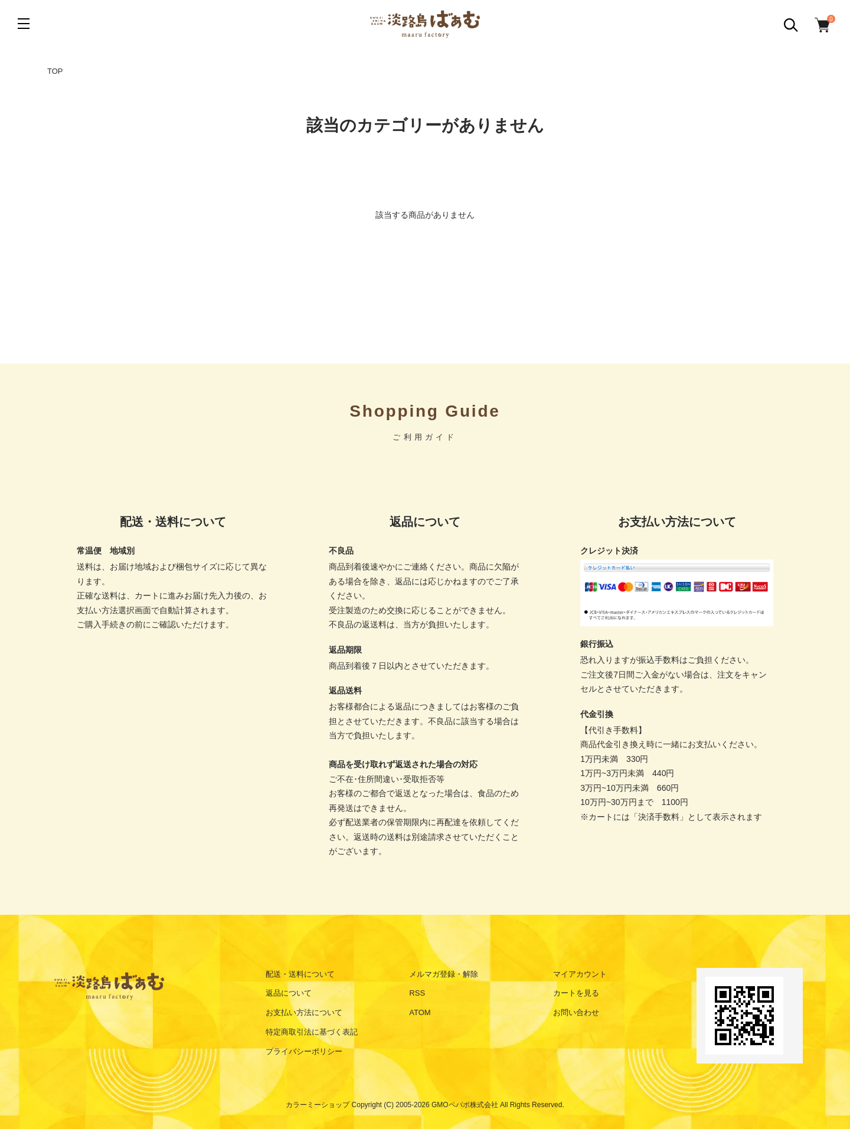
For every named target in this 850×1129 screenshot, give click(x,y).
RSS (417, 993)
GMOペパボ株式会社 (464, 1105)
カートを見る (576, 993)
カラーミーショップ (317, 1105)
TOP (55, 71)
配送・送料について (300, 974)
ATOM (419, 1012)
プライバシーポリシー (304, 1051)
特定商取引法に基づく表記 (312, 1031)
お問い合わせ (576, 1012)
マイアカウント (580, 974)
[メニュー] (23, 23)
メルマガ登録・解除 (443, 974)
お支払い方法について (304, 1012)
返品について (289, 993)
